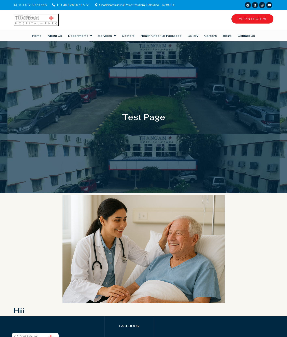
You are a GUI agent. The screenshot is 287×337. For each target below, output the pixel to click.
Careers (210, 36)
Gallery (192, 36)
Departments (80, 35)
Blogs (227, 36)
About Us (55, 36)
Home (37, 36)
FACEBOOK (129, 326)
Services (107, 35)
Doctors (128, 36)
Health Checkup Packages (161, 36)
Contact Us (246, 36)
